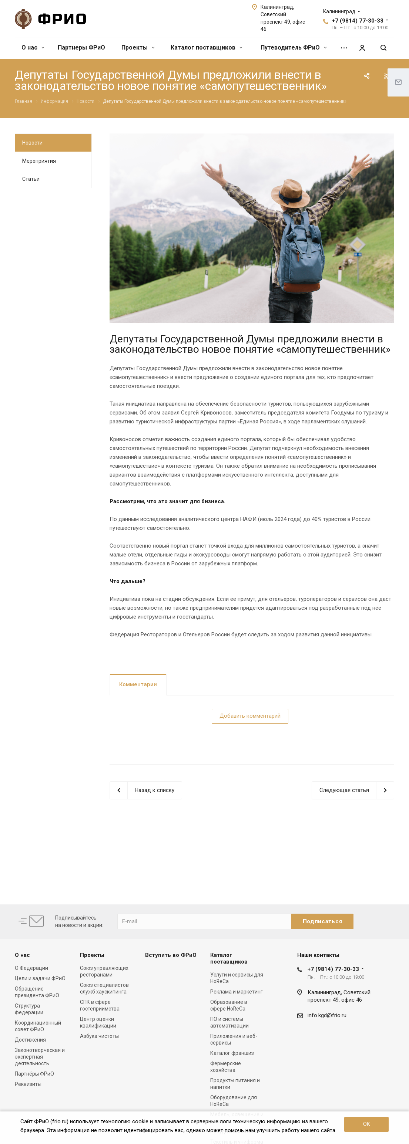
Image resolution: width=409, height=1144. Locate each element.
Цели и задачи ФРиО (40, 978)
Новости (32, 143)
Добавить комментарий (250, 716)
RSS (386, 76)
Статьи (31, 179)
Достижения (30, 1040)
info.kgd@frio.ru (327, 1015)
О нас (32, 47)
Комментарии (138, 684)
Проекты (138, 47)
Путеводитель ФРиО (294, 47)
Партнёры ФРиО (34, 1074)
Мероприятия (39, 161)
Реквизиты (28, 1084)
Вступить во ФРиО (171, 955)
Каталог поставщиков (206, 47)
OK (366, 1124)
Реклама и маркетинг (236, 992)
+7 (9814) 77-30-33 (357, 20)
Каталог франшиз (232, 1053)
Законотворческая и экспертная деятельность (40, 1056)
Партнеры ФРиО (81, 47)
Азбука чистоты (99, 1036)
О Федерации (31, 968)
